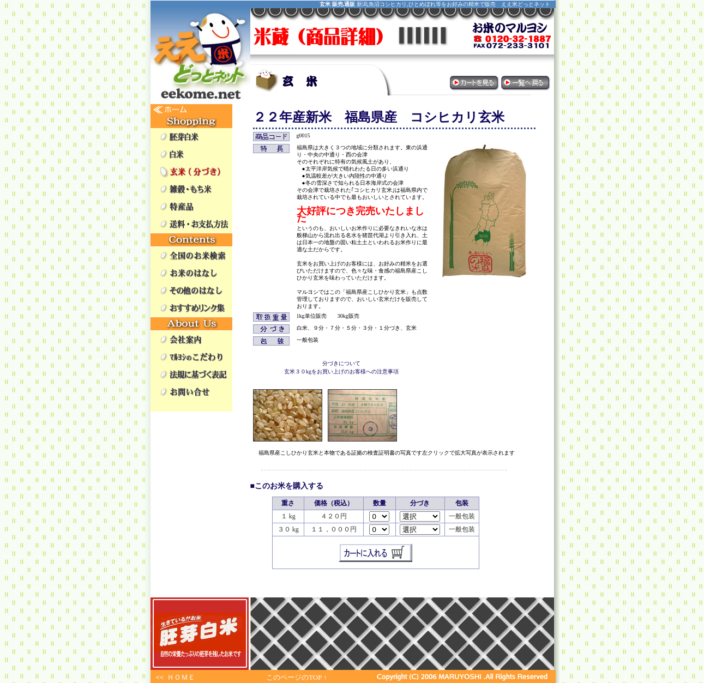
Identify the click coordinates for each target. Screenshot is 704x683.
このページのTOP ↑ (296, 677)
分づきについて (341, 363)
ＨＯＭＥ (181, 677)
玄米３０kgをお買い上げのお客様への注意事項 (341, 371)
